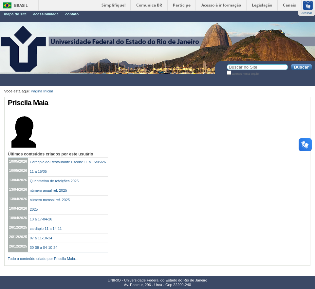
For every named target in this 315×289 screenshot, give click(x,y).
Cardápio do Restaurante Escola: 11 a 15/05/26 (68, 162)
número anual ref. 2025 (48, 190)
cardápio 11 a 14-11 (46, 229)
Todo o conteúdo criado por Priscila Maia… (43, 259)
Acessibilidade (46, 14)
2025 (34, 209)
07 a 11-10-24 (41, 238)
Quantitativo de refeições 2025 (54, 181)
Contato (72, 14)
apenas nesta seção (245, 73)
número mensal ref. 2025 (50, 200)
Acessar (306, 13)
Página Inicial (42, 91)
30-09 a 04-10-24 (43, 247)
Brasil (21, 5)
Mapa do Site (15, 14)
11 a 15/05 (38, 171)
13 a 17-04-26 (41, 219)
